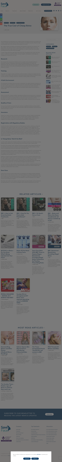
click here (38, 454)
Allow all (35, 458)
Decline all (27, 458)
